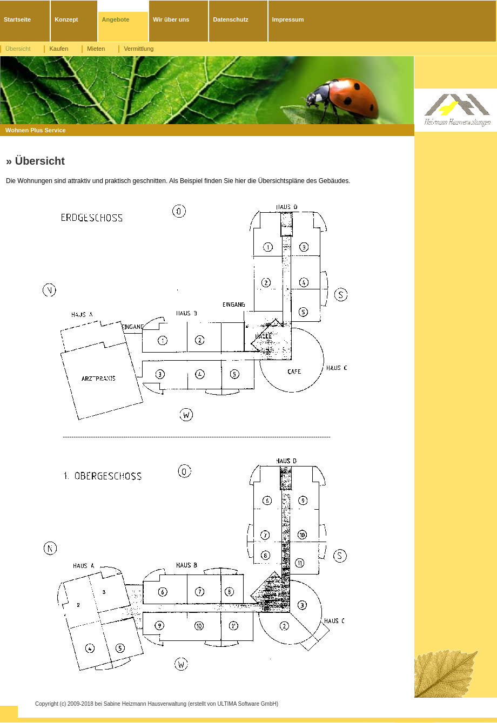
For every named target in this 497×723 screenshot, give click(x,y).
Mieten (96, 48)
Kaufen (58, 48)
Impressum (288, 19)
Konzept (66, 19)
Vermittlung (138, 48)
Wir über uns (171, 19)
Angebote (116, 19)
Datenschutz (230, 19)
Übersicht (17, 48)
